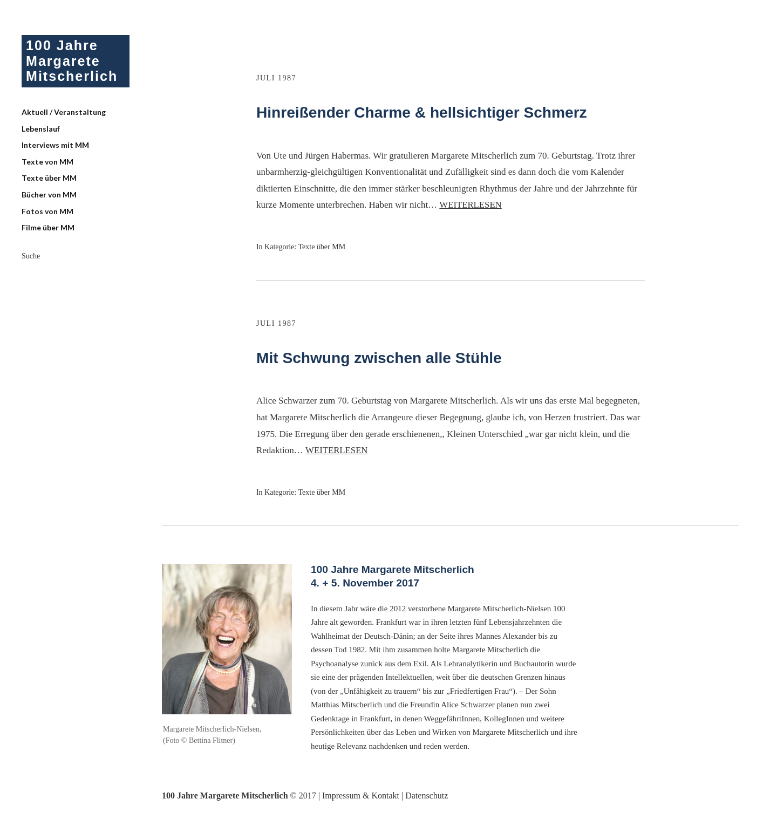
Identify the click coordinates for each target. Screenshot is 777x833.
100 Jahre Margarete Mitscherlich (73, 61)
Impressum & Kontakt (360, 795)
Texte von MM (47, 163)
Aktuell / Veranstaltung (64, 114)
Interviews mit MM (55, 147)
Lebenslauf (41, 130)
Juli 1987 (277, 78)
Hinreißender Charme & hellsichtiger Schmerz (432, 112)
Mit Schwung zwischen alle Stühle (387, 357)
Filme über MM (48, 229)
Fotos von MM (47, 212)
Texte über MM (49, 180)
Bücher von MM (49, 196)
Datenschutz (426, 795)
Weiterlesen (470, 205)
